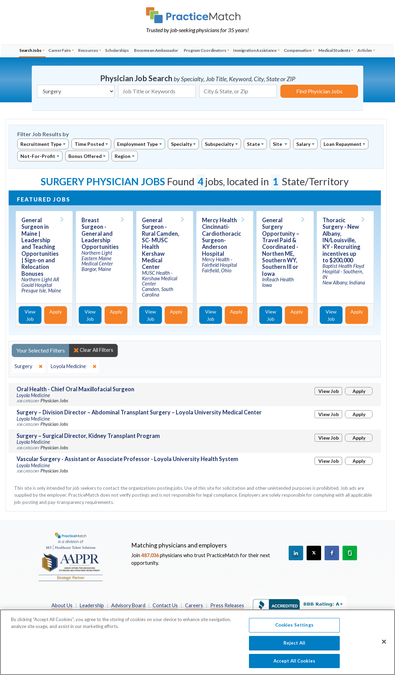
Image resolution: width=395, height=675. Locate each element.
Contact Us (165, 605)
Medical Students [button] (334, 50)
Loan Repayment (343, 144)
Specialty (181, 144)
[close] (28, 366)
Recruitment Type (40, 144)
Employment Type (137, 144)
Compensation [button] (297, 50)
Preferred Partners (101, 613)
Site (278, 144)
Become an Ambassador (156, 50)
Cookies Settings (294, 631)
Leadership (92, 605)
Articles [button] (364, 50)
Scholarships (116, 50)
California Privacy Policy (194, 613)
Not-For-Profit (37, 156)
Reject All (294, 649)
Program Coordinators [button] (205, 50)
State (253, 144)
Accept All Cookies (294, 667)
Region (123, 156)
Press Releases (227, 605)
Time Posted (89, 144)
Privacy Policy (145, 613)
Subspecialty (219, 144)
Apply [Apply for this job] (55, 312)
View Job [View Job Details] (30, 315)
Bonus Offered (85, 156)
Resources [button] (88, 50)
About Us (62, 605)
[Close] (384, 648)
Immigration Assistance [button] (255, 50)
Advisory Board (128, 605)
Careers (194, 605)
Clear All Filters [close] (93, 350)
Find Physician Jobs (319, 91)
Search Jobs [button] (30, 50)
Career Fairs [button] (59, 50)
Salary (303, 144)
